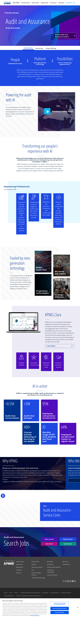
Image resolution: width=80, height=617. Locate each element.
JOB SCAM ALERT (54, 592)
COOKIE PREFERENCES (9, 596)
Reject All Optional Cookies (60, 608)
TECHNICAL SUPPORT (65, 592)
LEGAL (10, 592)
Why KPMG (16, 3)
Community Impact (52, 575)
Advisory (34, 564)
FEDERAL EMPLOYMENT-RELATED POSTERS (30, 592)
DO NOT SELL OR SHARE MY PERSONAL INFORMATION (28, 596)
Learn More (60, 346)
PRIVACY (16, 592)
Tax (32, 570)
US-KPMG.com (66, 564)
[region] (40, 607)
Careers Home (20, 561)
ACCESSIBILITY (45, 592)
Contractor (53, 3)
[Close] (77, 607)
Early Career (35, 3)
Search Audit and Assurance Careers (65, 36)
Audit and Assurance (37, 567)
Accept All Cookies (59, 612)
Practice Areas (25, 3)
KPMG (5, 592)
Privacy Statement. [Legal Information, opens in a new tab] (34, 615)
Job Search (69, 3)
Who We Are (50, 564)
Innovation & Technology (38, 577)
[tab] (28, 48)
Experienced (44, 3)
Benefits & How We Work (53, 567)
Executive (61, 3)
